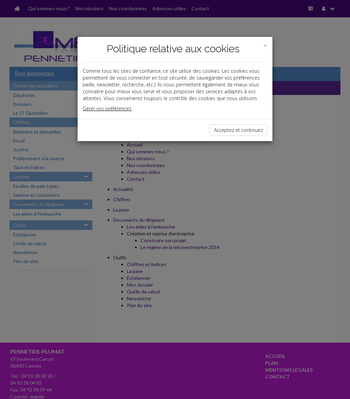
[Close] (265, 45)
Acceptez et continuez (238, 130)
